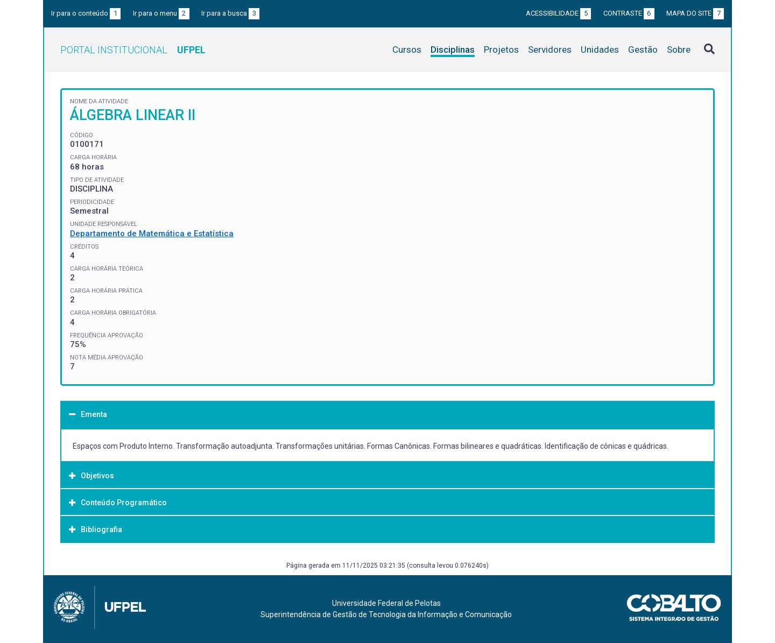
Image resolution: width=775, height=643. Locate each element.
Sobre (679, 49)
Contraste (628, 13)
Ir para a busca (230, 13)
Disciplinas (453, 49)
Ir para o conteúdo (86, 13)
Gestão (643, 49)
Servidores (550, 49)
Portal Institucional (133, 49)
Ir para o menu (161, 13)
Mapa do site (695, 13)
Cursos (406, 49)
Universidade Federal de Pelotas (386, 603)
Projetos (501, 49)
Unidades (600, 49)
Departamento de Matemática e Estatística (152, 233)
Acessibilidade (558, 13)
